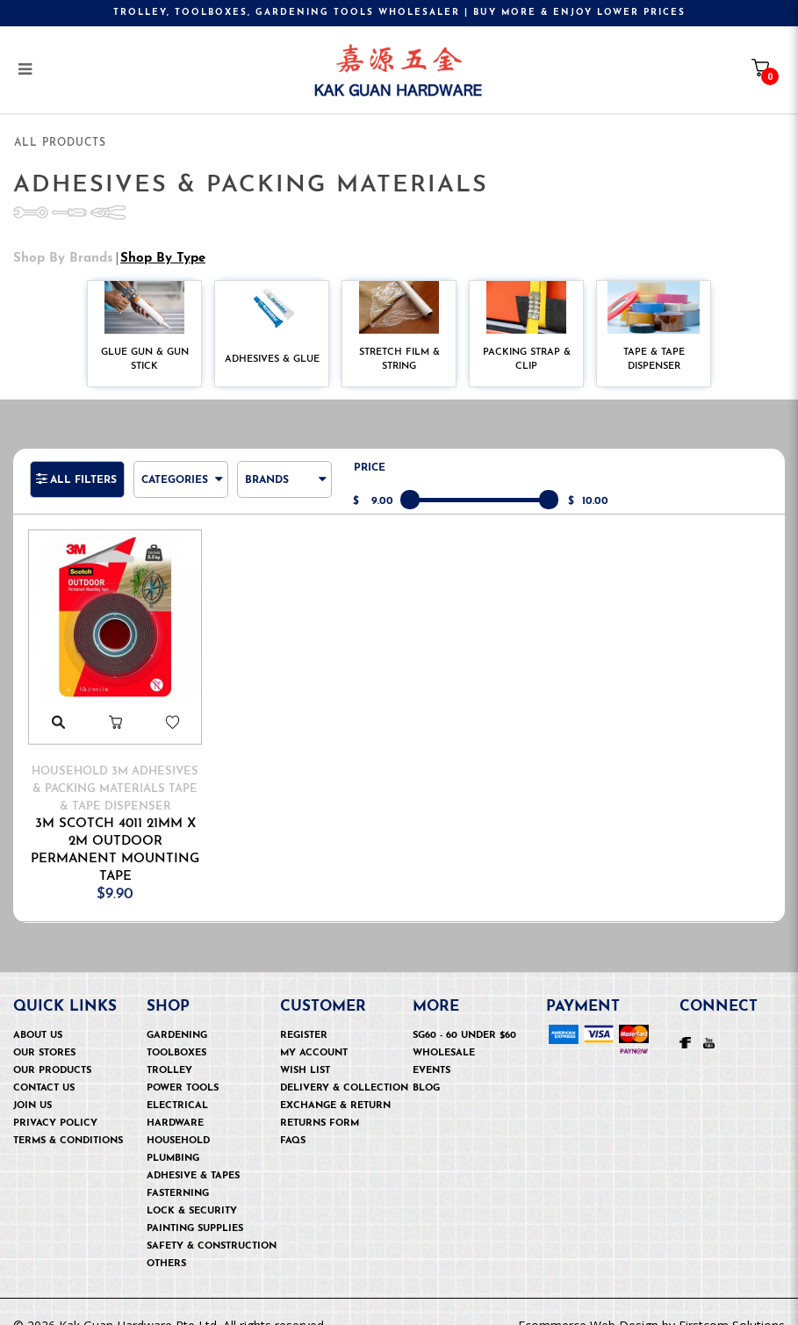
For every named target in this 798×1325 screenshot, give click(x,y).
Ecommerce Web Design (588, 1303)
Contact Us (44, 1066)
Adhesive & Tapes (193, 1154)
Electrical (177, 1084)
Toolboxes (176, 1031)
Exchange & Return (335, 1084)
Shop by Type (162, 236)
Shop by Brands (63, 236)
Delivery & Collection (344, 1066)
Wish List (305, 1049)
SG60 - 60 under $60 (464, 1014)
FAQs (293, 1119)
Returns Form (319, 1101)
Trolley (169, 1049)
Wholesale (444, 1031)
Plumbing (173, 1136)
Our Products (52, 1049)
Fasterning (178, 1172)
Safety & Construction (212, 1224)
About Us (37, 1014)
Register (303, 1014)
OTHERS (166, 1242)
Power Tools (183, 1066)
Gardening (177, 1014)
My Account (314, 1031)
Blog (426, 1066)
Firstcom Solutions (732, 1303)
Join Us (32, 1084)
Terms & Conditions (68, 1119)
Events (431, 1049)
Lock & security (192, 1189)
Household (178, 1119)
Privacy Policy (55, 1101)
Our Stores (44, 1031)
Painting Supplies (195, 1207)
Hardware (175, 1101)
